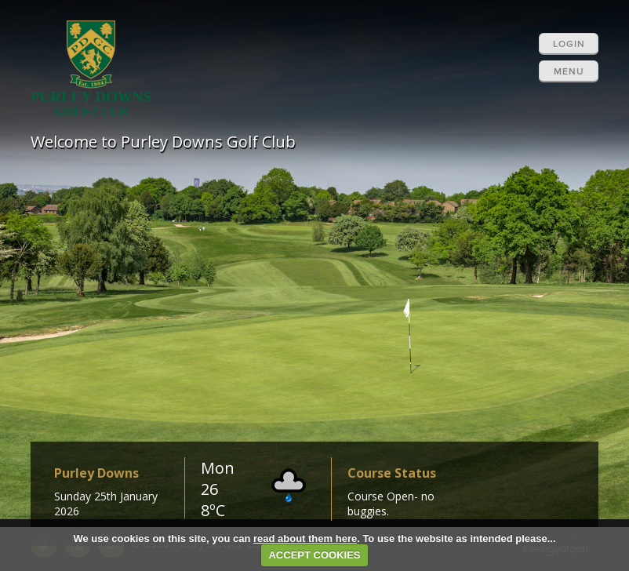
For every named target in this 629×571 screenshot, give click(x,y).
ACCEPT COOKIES (314, 555)
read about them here (305, 538)
